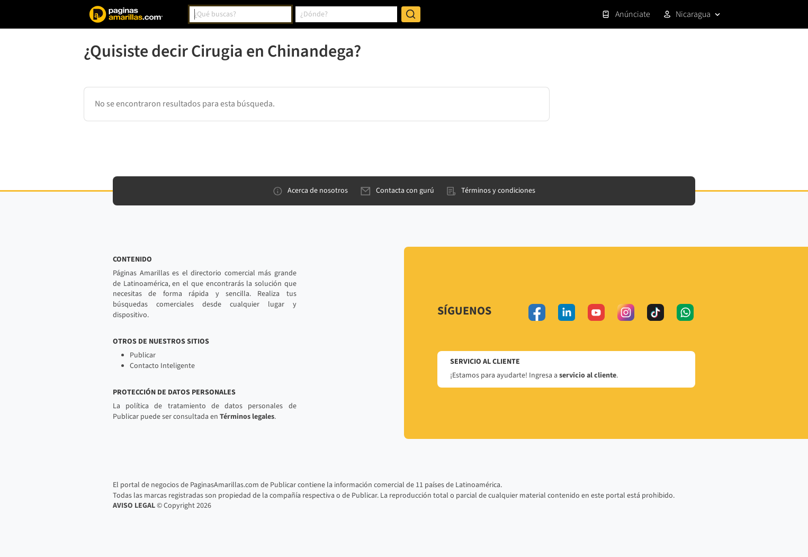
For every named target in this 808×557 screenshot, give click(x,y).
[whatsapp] (685, 312)
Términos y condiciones (491, 190)
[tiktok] (655, 312)
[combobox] (240, 14)
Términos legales (247, 416)
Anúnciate (625, 14)
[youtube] (596, 312)
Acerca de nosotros (310, 190)
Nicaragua (693, 14)
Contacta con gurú (397, 190)
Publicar (143, 355)
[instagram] (625, 312)
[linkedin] (566, 312)
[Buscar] (410, 14)
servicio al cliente (587, 375)
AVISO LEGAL (134, 505)
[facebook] (536, 312)
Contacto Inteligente (162, 366)
